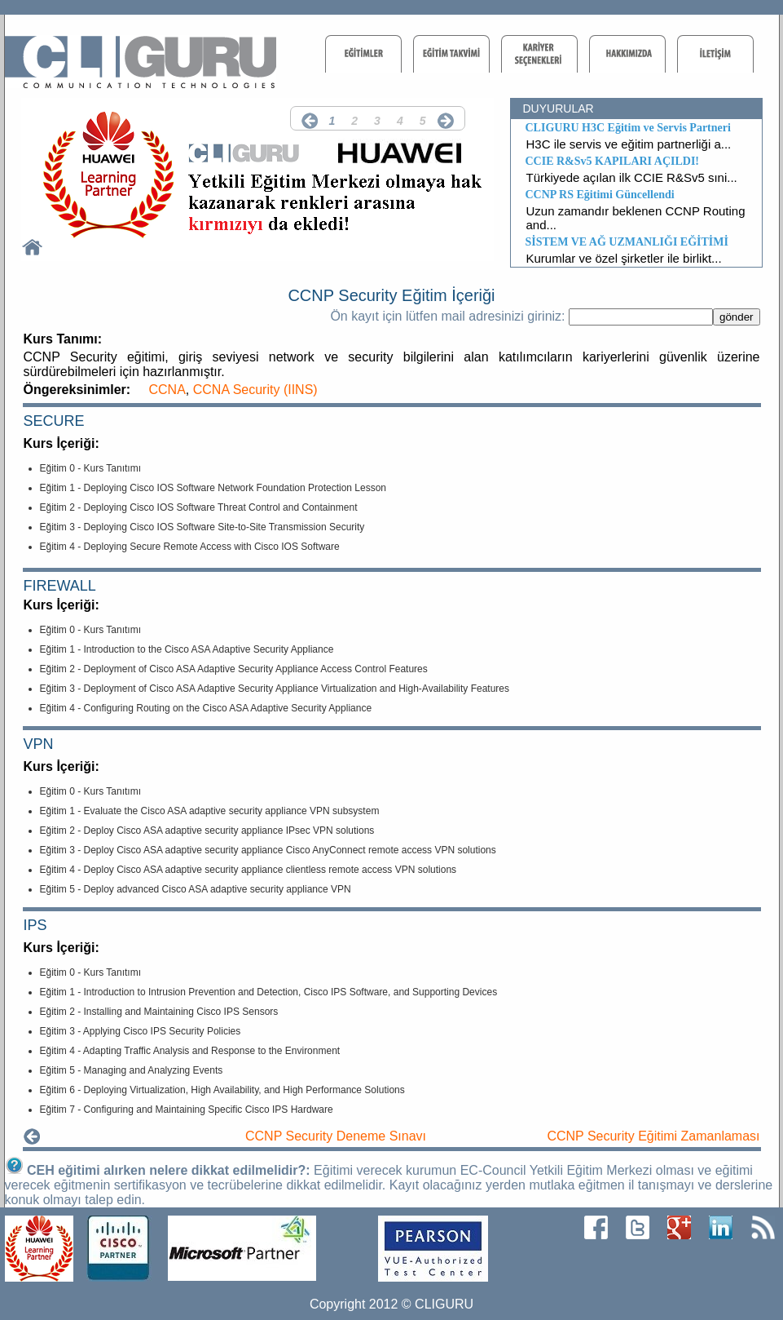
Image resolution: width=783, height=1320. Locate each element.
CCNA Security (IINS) (255, 389)
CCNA (167, 389)
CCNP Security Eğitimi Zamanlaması (653, 1136)
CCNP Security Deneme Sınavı (335, 1136)
